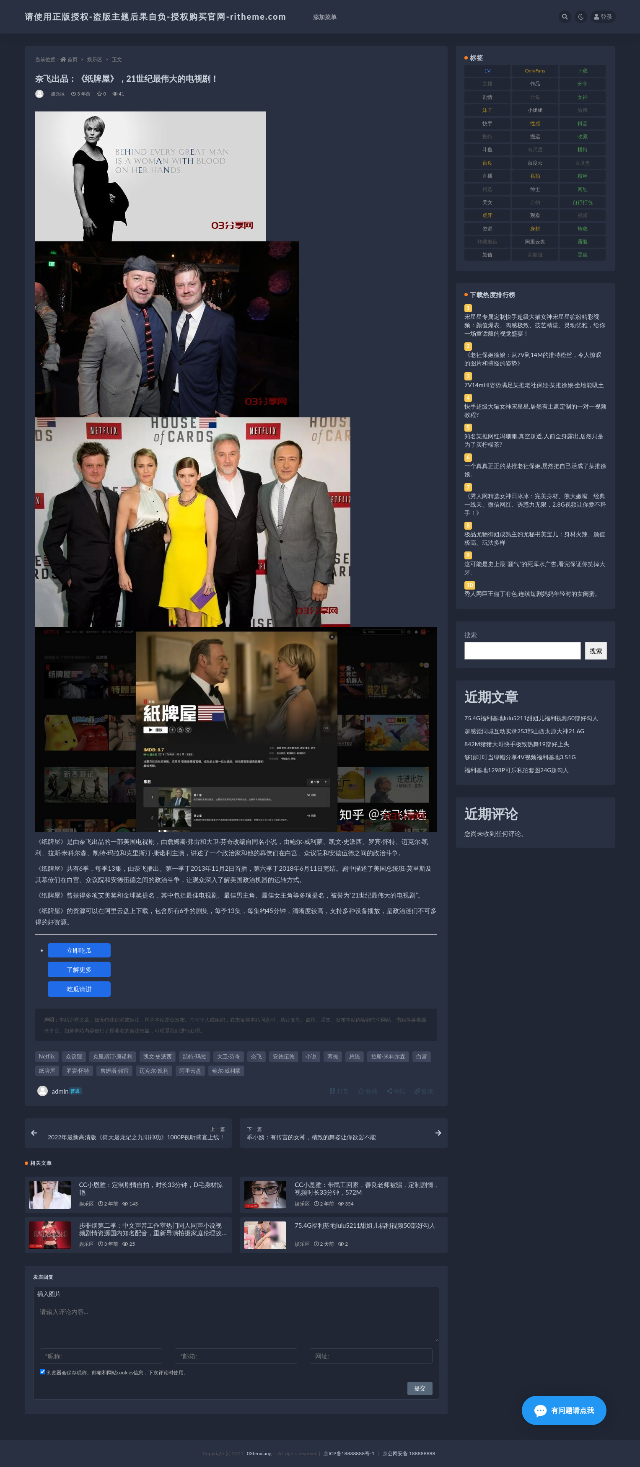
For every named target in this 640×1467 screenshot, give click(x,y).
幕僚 (332, 1056)
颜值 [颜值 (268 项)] (487, 254)
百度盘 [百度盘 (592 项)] (582, 163)
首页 (72, 59)
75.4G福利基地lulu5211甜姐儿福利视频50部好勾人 (365, 1225)
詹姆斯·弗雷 (114, 1070)
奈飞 (256, 1056)
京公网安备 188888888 (409, 1453)
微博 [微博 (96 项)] (583, 110)
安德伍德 (284, 1056)
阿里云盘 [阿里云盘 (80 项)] (535, 241)
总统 (354, 1056)
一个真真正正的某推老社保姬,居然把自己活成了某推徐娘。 (535, 470)
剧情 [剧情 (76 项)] (487, 97)
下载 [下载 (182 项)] (583, 70)
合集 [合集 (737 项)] (535, 97)
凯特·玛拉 (194, 1056)
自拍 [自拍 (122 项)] (535, 202)
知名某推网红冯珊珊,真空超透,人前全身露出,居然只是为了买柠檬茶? (534, 440)
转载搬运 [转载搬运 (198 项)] (487, 241)
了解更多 (79, 969)
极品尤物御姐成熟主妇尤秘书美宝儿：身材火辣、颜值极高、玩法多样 (534, 538)
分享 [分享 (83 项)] (583, 83)
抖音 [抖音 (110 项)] (583, 123)
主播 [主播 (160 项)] (487, 83)
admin (59, 1091)
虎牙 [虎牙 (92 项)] (487, 215)
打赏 (339, 1090)
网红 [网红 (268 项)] (583, 189)
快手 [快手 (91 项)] (487, 123)
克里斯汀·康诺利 (112, 1056)
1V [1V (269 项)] (488, 70)
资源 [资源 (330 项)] (487, 228)
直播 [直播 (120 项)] (487, 176)
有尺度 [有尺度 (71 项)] (535, 149)
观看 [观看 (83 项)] (535, 215)
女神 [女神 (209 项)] (583, 97)
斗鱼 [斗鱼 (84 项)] (487, 149)
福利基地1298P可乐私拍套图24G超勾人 (516, 770)
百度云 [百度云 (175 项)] (535, 163)
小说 (311, 1056)
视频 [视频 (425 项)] (583, 215)
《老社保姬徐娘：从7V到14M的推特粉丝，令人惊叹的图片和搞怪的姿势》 (532, 359)
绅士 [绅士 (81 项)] (535, 189)
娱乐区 (94, 59)
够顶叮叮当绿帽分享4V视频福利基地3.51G (520, 757)
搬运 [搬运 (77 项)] (535, 136)
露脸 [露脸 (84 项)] (583, 241)
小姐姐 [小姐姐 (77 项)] (535, 110)
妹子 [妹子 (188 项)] (487, 110)
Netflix (47, 1056)
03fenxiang (259, 1453)
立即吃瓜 (79, 950)
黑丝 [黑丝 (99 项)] (583, 254)
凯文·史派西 (157, 1056)
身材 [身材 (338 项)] (535, 228)
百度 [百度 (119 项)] (487, 163)
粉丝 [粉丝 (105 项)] (583, 176)
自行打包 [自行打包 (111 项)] (583, 202)
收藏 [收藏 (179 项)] (583, 136)
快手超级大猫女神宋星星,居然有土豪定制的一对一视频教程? (535, 410)
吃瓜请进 (79, 989)
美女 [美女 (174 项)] (487, 202)
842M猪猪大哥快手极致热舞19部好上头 (516, 744)
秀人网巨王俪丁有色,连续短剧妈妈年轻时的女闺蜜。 (532, 593)
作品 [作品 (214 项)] (535, 83)
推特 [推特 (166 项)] (487, 136)
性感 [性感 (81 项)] (535, 123)
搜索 (470, 635)
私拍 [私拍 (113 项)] (535, 176)
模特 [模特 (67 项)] (583, 149)
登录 (603, 16)
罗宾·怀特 (77, 1070)
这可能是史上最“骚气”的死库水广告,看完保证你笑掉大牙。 (534, 568)
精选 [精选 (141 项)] (487, 189)
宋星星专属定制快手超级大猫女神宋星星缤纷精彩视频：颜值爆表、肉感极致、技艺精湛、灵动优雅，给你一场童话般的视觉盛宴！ (534, 325)
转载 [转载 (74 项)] (583, 228)
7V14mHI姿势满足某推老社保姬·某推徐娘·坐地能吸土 (534, 384)
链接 (424, 1090)
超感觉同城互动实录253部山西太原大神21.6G (524, 731)
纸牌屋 (47, 1070)
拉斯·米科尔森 (388, 1056)
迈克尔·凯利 (154, 1070)
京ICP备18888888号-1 (349, 1453)
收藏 (368, 1090)
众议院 (74, 1056)
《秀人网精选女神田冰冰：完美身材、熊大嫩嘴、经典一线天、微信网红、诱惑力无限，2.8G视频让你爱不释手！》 (535, 504)
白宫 (421, 1056)
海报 (396, 1090)
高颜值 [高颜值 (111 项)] (535, 254)
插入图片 (49, 1293)
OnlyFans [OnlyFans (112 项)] (535, 70)
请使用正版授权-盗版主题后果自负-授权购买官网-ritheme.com (156, 16)
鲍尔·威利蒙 (226, 1070)
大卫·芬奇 (228, 1056)
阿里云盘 (190, 1070)
